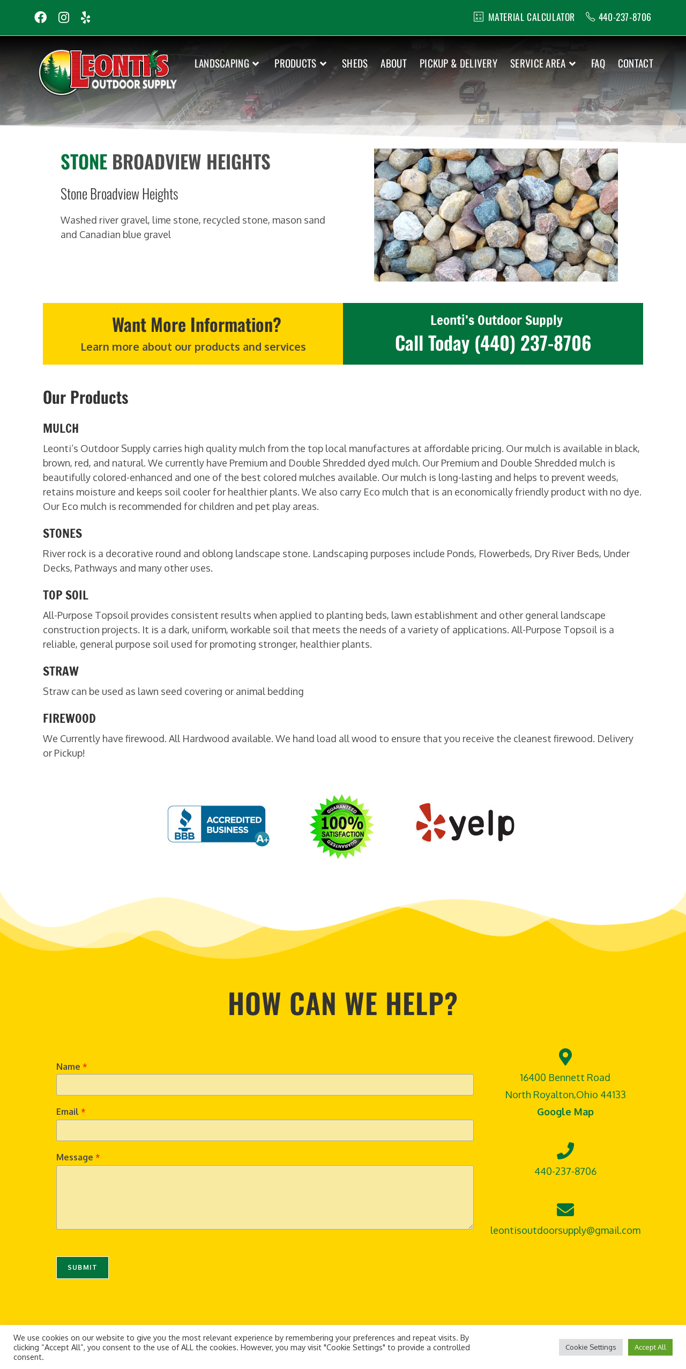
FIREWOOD (69, 718)
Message (78, 1157)
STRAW (61, 670)
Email (71, 1111)
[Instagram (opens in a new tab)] (64, 17)
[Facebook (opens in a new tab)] (43, 17)
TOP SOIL (65, 594)
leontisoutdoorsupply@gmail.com (565, 1230)
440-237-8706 (624, 17)
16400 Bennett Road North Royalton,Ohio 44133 (565, 1094)
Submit (83, 1267)
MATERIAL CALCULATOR (529, 17)
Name (71, 1066)
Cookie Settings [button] (590, 1347)
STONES (62, 533)
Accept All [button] (650, 1347)
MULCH (61, 427)
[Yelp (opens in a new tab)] (85, 17)
